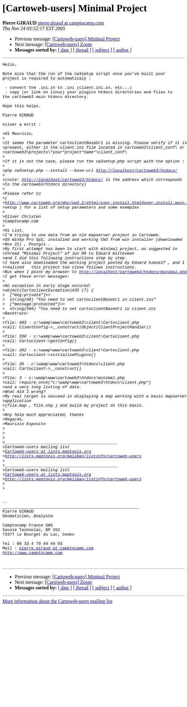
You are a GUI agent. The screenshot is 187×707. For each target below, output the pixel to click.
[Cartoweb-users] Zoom (68, 44)
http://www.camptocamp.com (32, 651)
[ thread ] (82, 50)
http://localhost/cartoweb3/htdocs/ (136, 192)
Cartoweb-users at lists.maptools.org (48, 529)
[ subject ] (102, 50)
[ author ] (122, 50)
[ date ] (65, 50)
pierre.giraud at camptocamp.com (71, 22)
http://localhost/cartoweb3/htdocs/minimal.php (133, 314)
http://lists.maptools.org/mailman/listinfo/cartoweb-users (73, 535)
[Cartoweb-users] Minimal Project (86, 38)
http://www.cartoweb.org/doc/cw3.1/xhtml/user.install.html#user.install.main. (96, 231)
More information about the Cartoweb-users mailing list (57, 701)
